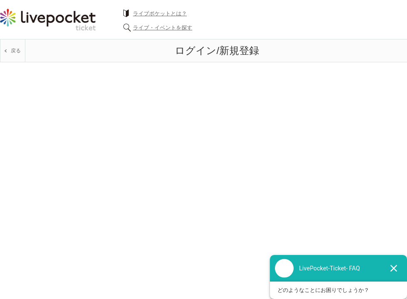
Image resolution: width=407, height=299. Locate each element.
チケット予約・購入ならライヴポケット (48, 19)
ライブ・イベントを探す (162, 28)
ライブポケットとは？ (160, 13)
